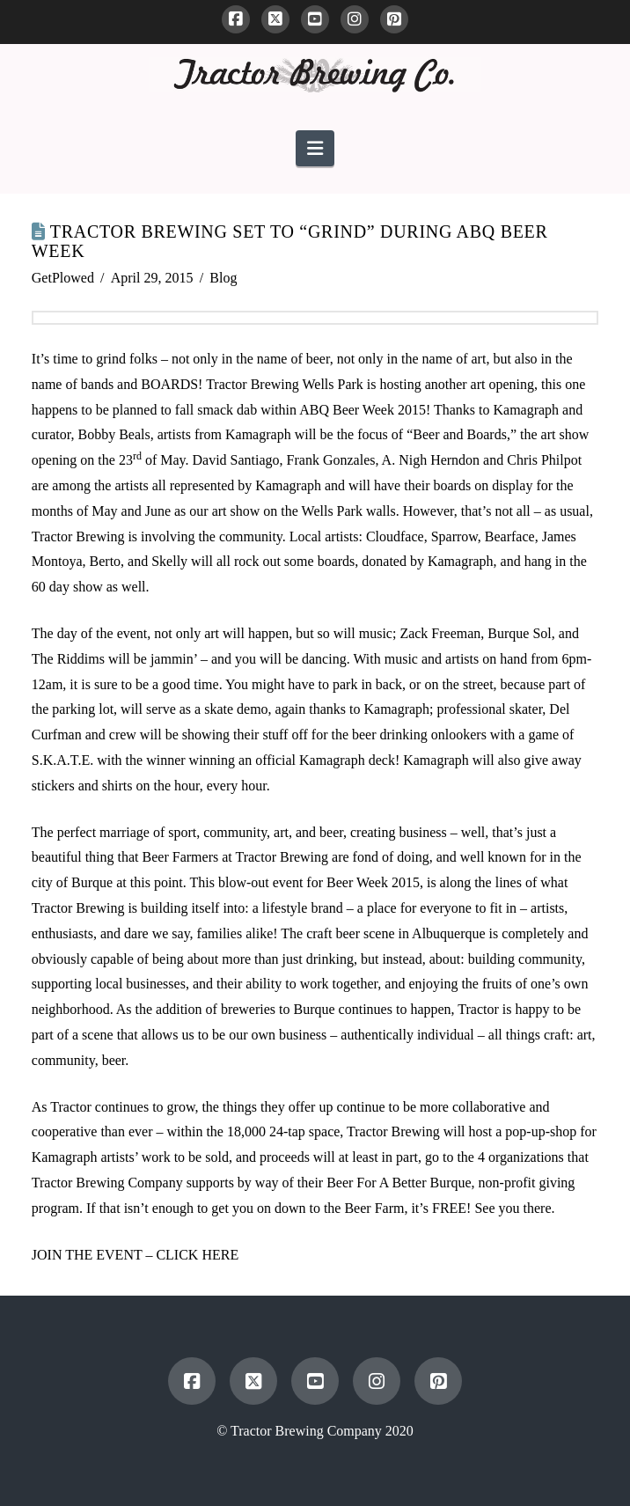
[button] (315, 148)
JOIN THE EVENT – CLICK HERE (137, 1254)
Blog (223, 277)
